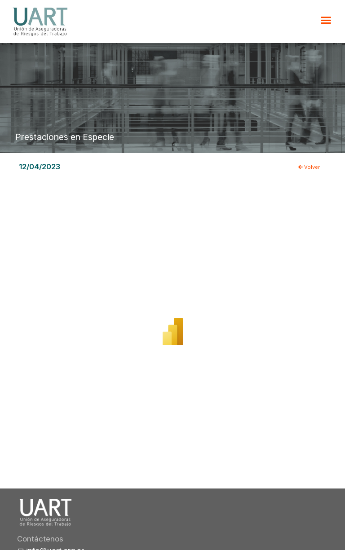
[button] (326, 20)
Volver (309, 167)
